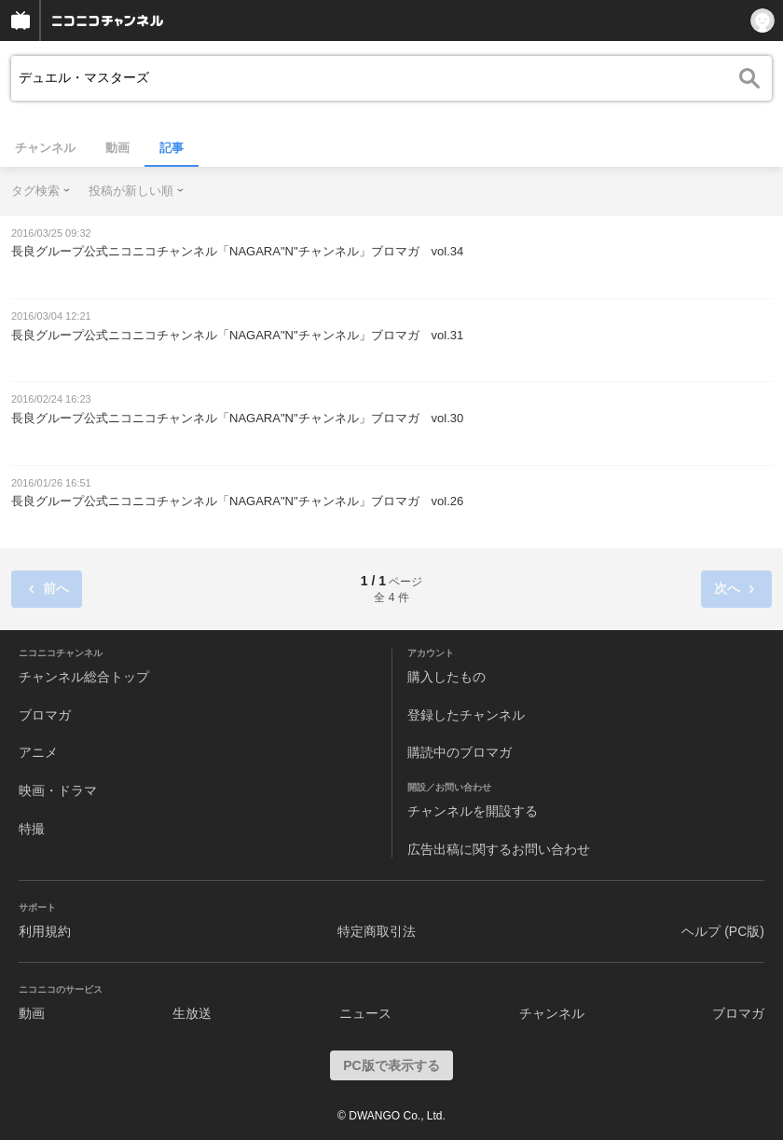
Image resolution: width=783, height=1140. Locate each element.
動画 (117, 148)
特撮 (32, 828)
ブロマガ (45, 714)
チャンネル (45, 148)
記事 (171, 148)
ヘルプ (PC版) (722, 931)
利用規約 (45, 931)
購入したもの (446, 676)
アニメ (38, 752)
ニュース (365, 1013)
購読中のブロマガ (459, 752)
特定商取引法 (376, 931)
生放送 (192, 1013)
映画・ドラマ (58, 790)
